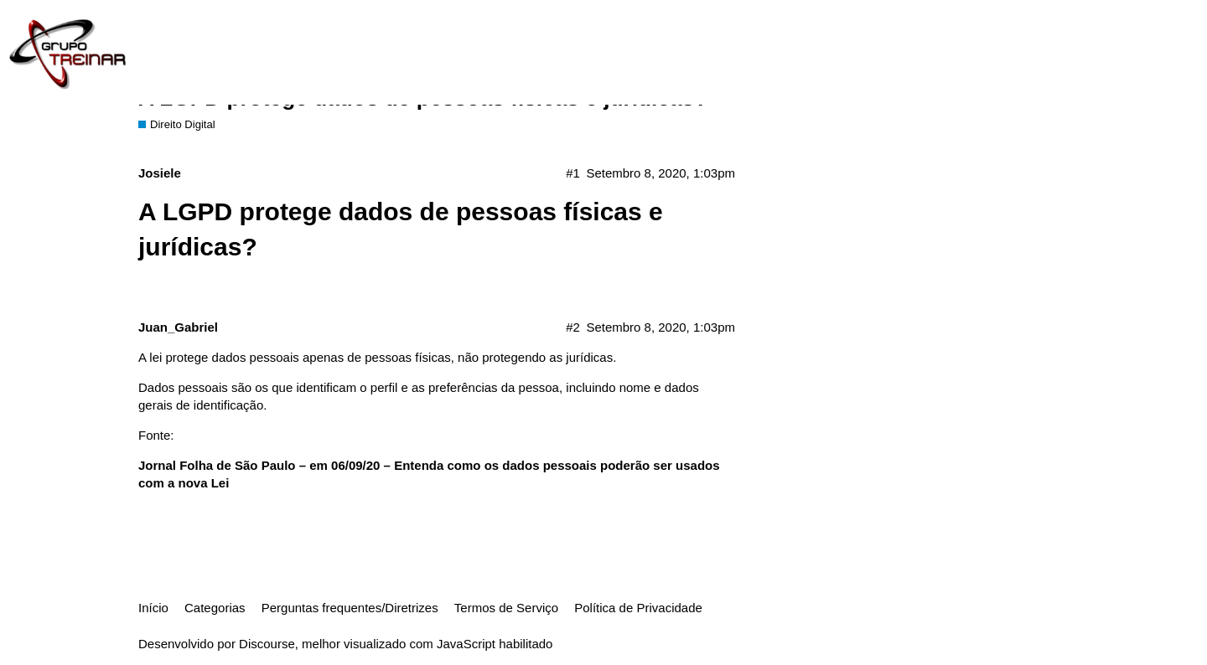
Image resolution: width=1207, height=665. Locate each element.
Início (153, 608)
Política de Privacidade (638, 608)
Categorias (215, 608)
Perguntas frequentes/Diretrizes (350, 608)
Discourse (267, 644)
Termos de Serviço (506, 608)
